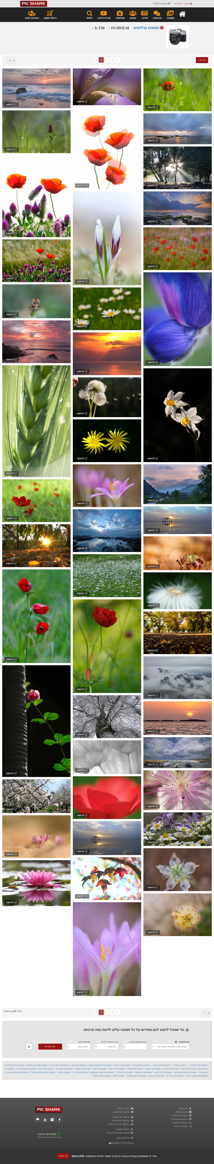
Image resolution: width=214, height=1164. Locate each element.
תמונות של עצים (188, 1069)
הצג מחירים (50, 1046)
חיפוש (89, 14)
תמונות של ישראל (122, 1065)
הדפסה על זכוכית (123, 1120)
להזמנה (152, 107)
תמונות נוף (203, 1069)
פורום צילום (184, 1112)
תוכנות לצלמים (182, 1122)
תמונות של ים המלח (102, 1076)
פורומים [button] (157, 14)
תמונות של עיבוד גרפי (59, 1065)
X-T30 (98, 28)
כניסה (183, 3)
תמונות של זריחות (46, 1069)
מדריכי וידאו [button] (103, 14)
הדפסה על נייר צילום (121, 1124)
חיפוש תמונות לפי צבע (120, 1133)
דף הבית (185, 1108)
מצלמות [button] (120, 14)
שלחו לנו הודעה (47, 1134)
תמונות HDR (118, 1076)
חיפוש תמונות (125, 1129)
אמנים (133, 14)
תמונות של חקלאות (143, 1072)
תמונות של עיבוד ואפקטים (102, 1072)
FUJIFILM (119, 28)
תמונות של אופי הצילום (37, 1065)
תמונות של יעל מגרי (198, 1065)
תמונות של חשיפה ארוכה (17, 1072)
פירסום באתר (125, 1138)
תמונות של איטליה (124, 1072)
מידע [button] (144, 14)
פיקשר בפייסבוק (123, 1112)
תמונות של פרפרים (175, 1076)
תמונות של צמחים (153, 1069)
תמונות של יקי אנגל (161, 1065)
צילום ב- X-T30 (179, 1065)
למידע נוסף (78, 1156)
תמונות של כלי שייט (163, 1072)
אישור (63, 1156)
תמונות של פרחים (171, 1069)
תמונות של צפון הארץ (26, 1069)
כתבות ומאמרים (181, 1119)
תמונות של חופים (83, 1069)
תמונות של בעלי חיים (15, 1065)
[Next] (117, 60)
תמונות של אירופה (117, 1069)
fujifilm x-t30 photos (121, 1143)
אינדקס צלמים (182, 1115)
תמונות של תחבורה (140, 1065)
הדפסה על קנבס (123, 1117)
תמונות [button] (170, 14)
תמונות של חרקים (156, 1076)
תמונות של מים (99, 1069)
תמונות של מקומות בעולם (100, 1065)
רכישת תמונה (50, 14)
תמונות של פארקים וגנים (185, 1072)
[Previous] (95, 60)
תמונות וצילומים (146, 28)
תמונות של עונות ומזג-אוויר (43, 1072)
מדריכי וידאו (125, 1108)
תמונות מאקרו (63, 1072)
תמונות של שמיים (135, 1069)
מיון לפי (202, 60)
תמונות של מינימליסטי (136, 1076)
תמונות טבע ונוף (78, 1065)
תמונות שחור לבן (80, 1072)
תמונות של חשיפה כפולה (197, 1076)
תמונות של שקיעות (64, 1069)
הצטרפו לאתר (32, 14)
